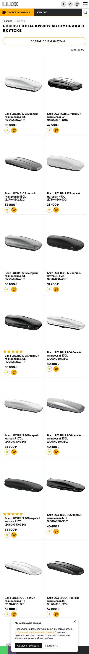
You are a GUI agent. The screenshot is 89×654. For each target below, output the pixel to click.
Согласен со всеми (28, 645)
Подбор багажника (19, 12)
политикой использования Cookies (35, 631)
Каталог (43, 12)
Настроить (51, 645)
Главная (7, 20)
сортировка (77, 49)
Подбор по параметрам (44, 41)
